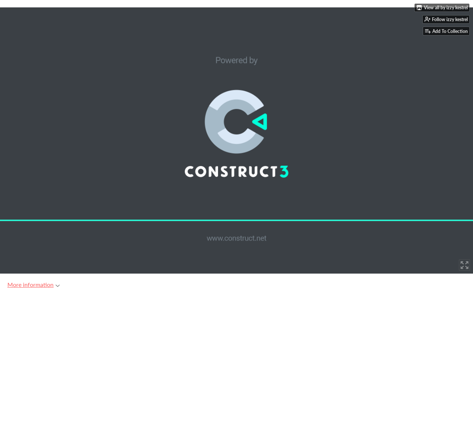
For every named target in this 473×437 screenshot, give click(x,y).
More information (33, 284)
